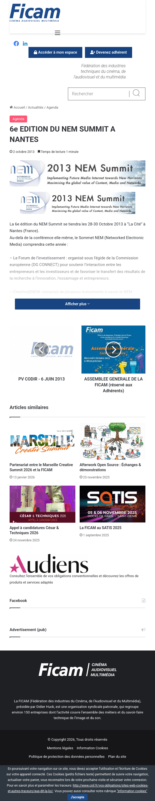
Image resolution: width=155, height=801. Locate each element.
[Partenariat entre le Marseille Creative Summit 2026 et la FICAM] (42, 441)
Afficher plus (77, 304)
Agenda (52, 107)
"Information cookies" (132, 791)
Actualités (35, 107)
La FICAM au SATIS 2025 (100, 528)
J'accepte (77, 797)
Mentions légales (60, 748)
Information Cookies (92, 748)
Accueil (17, 107)
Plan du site (117, 757)
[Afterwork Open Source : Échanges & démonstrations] (112, 441)
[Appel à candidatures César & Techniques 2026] (42, 504)
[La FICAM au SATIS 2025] (112, 504)
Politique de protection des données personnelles (66, 757)
